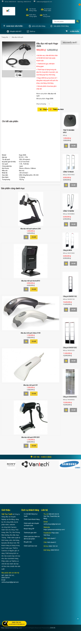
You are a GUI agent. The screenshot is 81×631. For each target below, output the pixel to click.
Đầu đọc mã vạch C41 (30, 385)
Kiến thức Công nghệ (31, 15)
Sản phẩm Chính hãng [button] (59, 26)
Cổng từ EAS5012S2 (70, 347)
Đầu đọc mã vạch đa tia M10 (30, 281)
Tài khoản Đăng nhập (31, 9)
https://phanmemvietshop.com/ (54, 529)
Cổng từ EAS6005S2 (70, 397)
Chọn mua (43, 109)
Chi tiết (34, 237)
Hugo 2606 (49, 98)
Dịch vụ (31, 31)
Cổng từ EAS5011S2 (70, 296)
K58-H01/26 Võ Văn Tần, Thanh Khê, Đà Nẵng (51, 516)
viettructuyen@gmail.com (52, 524)
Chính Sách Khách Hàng (32, 519)
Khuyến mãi (28, 542)
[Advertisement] (30, 139)
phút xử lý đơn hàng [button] (37, 26)
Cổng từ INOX (67, 250)
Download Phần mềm (45, 9)
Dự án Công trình (44, 15)
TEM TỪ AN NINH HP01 (68, 131)
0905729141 (55, 550)
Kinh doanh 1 (51, 538)
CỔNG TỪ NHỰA (68, 172)
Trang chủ (4, 37)
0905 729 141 (53, 546)
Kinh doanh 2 (51, 542)
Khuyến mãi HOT (14, 31)
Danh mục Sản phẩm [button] (13, 26)
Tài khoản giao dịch (30, 532)
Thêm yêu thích (54, 109)
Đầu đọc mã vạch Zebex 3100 (30, 333)
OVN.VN (52, 628)
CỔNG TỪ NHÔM (68, 211)
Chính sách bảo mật (30, 546)
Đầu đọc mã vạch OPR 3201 (30, 437)
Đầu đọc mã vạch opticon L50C (30, 229)
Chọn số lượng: (41, 104)
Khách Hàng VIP (29, 529)
